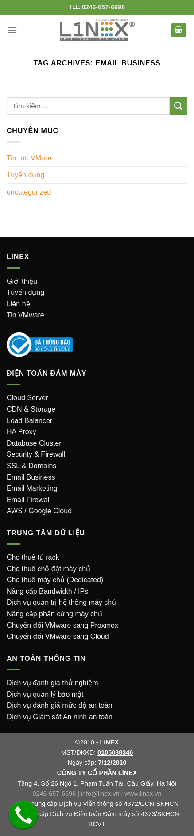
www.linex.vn (142, 793)
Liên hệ (18, 304)
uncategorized (29, 192)
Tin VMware (25, 315)
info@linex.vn (100, 793)
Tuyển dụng (25, 175)
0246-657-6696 (54, 793)
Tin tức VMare (29, 158)
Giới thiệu (22, 281)
